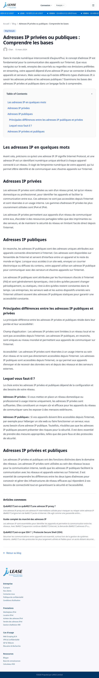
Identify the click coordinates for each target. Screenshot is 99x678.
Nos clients (7, 591)
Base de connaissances (11, 661)
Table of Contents (17, 93)
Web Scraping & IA (10, 637)
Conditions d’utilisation (11, 600)
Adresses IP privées (19, 108)
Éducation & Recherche (11, 646)
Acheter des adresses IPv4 (13, 618)
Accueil (6, 23)
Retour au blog (12, 552)
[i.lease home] (49, 572)
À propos (6, 588)
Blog (14, 23)
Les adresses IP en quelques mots (27, 102)
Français (60, 5)
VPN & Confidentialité (11, 640)
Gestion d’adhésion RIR (11, 625)
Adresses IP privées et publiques (26, 131)
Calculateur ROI (9, 664)
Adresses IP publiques (20, 114)
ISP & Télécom (8, 643)
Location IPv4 (8, 615)
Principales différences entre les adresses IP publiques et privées (46, 119)
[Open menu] (93, 5)
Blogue (6, 658)
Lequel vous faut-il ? (20, 125)
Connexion (46, 5)
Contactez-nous (9, 594)
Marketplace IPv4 (9, 612)
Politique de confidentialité (13, 597)
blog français (10, 31)
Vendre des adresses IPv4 (12, 622)
